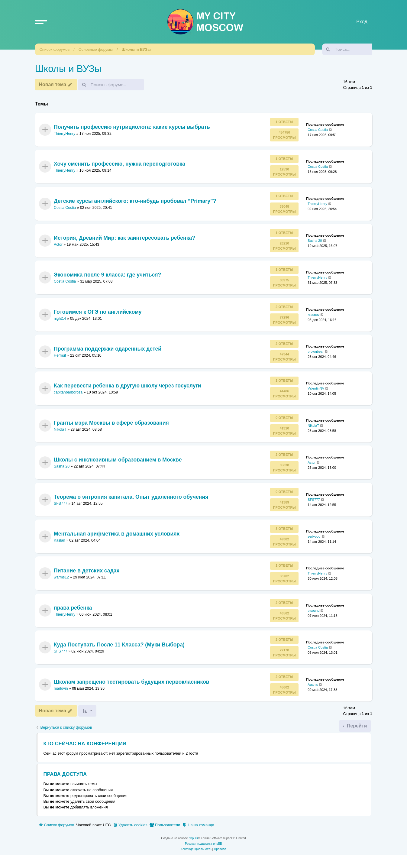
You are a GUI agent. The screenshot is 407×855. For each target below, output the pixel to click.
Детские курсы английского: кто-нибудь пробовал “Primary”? (135, 201)
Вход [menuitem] (361, 21)
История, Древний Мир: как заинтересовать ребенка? (124, 238)
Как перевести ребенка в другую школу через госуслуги (127, 386)
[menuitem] (130, 825)
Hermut (60, 355)
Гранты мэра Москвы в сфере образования (111, 423)
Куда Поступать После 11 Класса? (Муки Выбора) (119, 645)
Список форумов (55, 49)
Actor (58, 244)
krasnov (313, 314)
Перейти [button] (356, 725)
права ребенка (73, 608)
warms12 (61, 577)
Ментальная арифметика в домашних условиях (116, 534)
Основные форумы (96, 49)
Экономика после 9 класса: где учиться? (107, 275)
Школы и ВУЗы (136, 49)
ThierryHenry (64, 133)
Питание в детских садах (86, 571)
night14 (60, 318)
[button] (41, 22)
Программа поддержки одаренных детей (107, 349)
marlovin (61, 688)
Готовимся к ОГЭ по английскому (97, 312)
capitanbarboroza (68, 392)
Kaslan (59, 540)
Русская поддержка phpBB (203, 843)
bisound (313, 610)
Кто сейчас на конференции (85, 744)
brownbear (316, 351)
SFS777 (60, 503)
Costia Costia (318, 129)
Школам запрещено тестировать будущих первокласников (131, 681)
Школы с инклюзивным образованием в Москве (118, 460)
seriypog (314, 536)
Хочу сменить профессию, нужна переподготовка (119, 164)
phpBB (193, 838)
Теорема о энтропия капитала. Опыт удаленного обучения (131, 497)
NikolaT (60, 429)
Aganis (313, 684)
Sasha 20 (315, 240)
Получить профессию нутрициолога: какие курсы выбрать (132, 127)
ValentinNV (316, 388)
